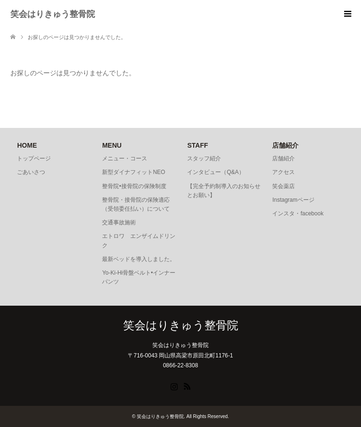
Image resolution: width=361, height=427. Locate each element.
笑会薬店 (283, 186)
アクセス (283, 172)
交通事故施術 (119, 222)
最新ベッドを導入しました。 (138, 259)
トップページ (34, 158)
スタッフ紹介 (204, 158)
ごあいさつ (31, 172)
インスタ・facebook (297, 213)
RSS (187, 385)
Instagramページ (293, 200)
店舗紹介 (283, 158)
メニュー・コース (124, 158)
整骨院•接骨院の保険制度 (134, 186)
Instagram (174, 385)
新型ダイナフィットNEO (133, 172)
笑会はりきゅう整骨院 (52, 14)
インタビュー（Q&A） (215, 172)
